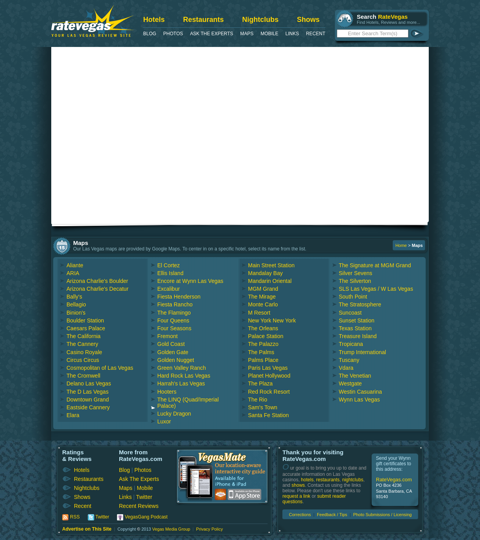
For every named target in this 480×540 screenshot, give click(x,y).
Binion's (76, 313)
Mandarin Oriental (269, 281)
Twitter (144, 497)
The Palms (261, 352)
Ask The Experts (211, 33)
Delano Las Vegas (89, 383)
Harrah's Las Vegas (181, 383)
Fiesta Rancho (174, 304)
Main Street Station (271, 265)
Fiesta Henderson (179, 296)
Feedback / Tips (332, 514)
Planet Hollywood (269, 376)
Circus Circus (83, 360)
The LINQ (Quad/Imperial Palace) (188, 402)
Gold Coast (171, 344)
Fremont (167, 336)
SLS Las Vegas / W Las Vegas (376, 289)
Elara (73, 415)
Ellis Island (170, 273)
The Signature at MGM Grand (375, 265)
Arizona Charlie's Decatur (97, 289)
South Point (353, 296)
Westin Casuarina (360, 392)
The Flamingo (174, 313)
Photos (173, 33)
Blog (149, 33)
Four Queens (173, 320)
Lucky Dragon (174, 413)
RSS (75, 517)
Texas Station (355, 328)
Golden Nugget (175, 360)
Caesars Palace (86, 328)
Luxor (164, 421)
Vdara (346, 368)
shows (298, 485)
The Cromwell (83, 376)
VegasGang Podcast (146, 517)
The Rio (257, 399)
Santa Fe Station (268, 415)
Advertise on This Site (86, 529)
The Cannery (82, 344)
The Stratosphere (360, 304)
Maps (246, 33)
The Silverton (355, 281)
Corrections (300, 514)
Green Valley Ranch (181, 368)
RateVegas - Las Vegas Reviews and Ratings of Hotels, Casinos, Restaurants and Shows (92, 21)
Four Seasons (174, 328)
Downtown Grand (88, 399)
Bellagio (76, 304)
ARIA (73, 273)
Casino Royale (84, 352)
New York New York (272, 320)
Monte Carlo (263, 304)
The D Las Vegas (87, 392)
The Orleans (263, 328)
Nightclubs (260, 19)
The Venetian (355, 376)
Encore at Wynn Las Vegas (190, 281)
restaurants (328, 479)
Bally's (74, 296)
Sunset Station (356, 320)
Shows (308, 19)
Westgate (350, 383)
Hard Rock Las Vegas (183, 376)
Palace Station (265, 336)
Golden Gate (172, 352)
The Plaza (260, 383)
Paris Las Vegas (268, 368)
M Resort (259, 313)
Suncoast (350, 313)
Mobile (269, 33)
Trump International (362, 352)
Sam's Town (262, 407)
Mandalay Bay (265, 273)
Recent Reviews (138, 506)
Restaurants (203, 19)
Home (401, 245)
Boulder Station (85, 320)
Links (292, 33)
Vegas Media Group (171, 529)
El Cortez (168, 265)
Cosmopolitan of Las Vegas (100, 368)
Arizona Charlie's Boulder (97, 281)
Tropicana (351, 344)
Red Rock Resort (269, 392)
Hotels (154, 19)
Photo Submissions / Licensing (382, 514)
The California (84, 336)
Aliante (75, 265)
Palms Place (263, 360)
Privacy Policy (209, 529)
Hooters (166, 392)
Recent (315, 33)
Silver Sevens (355, 273)
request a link (296, 496)
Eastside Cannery (88, 407)
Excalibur (168, 289)
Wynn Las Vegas (359, 399)
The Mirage (262, 296)
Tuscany (349, 360)
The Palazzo (263, 344)
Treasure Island (358, 336)
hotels (307, 479)
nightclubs (352, 479)
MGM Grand (263, 289)
